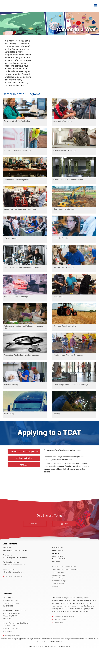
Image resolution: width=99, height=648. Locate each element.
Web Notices (59, 622)
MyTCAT (24, 465)
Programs (55, 553)
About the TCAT (57, 556)
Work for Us (56, 586)
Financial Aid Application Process (64, 567)
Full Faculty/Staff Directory (14, 576)
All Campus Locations (12, 636)
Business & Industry (59, 559)
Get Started (56, 562)
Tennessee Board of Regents (62, 639)
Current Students (58, 550)
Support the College (59, 581)
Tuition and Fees (58, 572)
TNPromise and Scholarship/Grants (65, 569)
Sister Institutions (58, 583)
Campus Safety (57, 578)
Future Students (57, 548)
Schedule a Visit (35, 524)
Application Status (24, 458)
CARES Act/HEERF (58, 575)
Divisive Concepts (60, 619)
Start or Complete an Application (24, 451)
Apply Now (64, 524)
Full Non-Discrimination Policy (64, 617)
